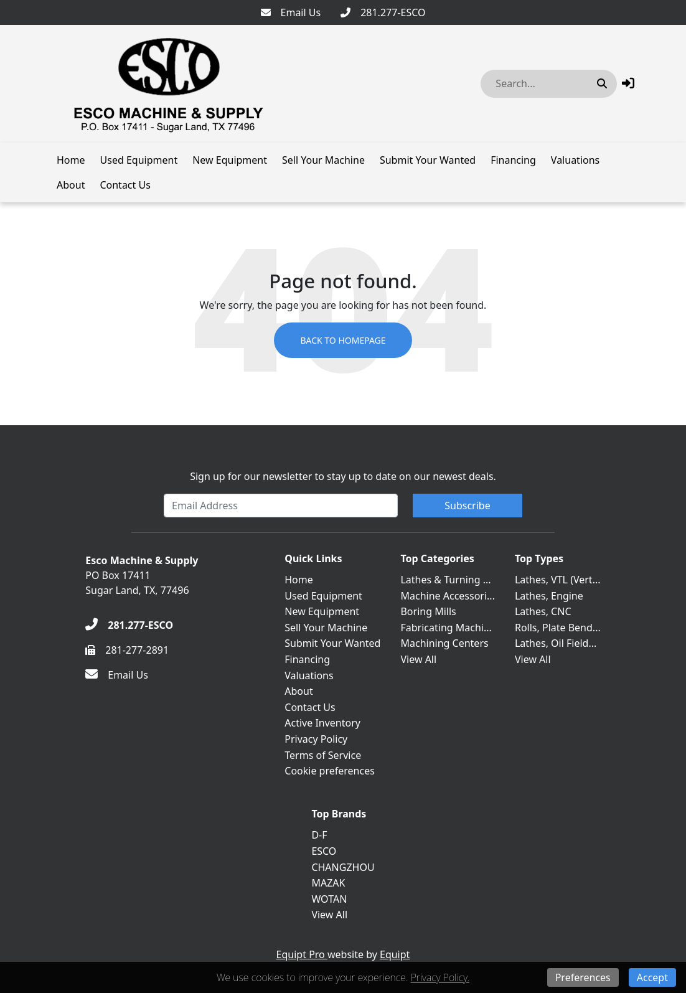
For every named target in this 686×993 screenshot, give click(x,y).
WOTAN (329, 899)
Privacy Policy (315, 739)
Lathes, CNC (543, 611)
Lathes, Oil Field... (555, 643)
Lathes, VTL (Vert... (558, 579)
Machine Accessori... (447, 596)
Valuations (575, 160)
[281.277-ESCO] (383, 12)
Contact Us (125, 185)
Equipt (395, 954)
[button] (628, 83)
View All (418, 659)
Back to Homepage (342, 340)
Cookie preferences (329, 771)
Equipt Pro (301, 954)
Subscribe (467, 505)
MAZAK (328, 883)
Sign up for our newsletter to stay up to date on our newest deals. (343, 476)
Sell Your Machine (323, 160)
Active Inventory (322, 723)
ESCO (323, 851)
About (71, 185)
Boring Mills (428, 611)
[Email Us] (291, 12)
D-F (319, 835)
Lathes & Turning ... (445, 579)
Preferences (583, 977)
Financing (513, 160)
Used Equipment (139, 160)
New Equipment (229, 160)
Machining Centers (444, 643)
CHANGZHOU (342, 867)
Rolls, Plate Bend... (558, 627)
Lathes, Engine (549, 596)
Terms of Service (322, 755)
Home (71, 160)
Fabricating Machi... (445, 627)
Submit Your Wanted (428, 160)
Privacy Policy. (440, 977)
